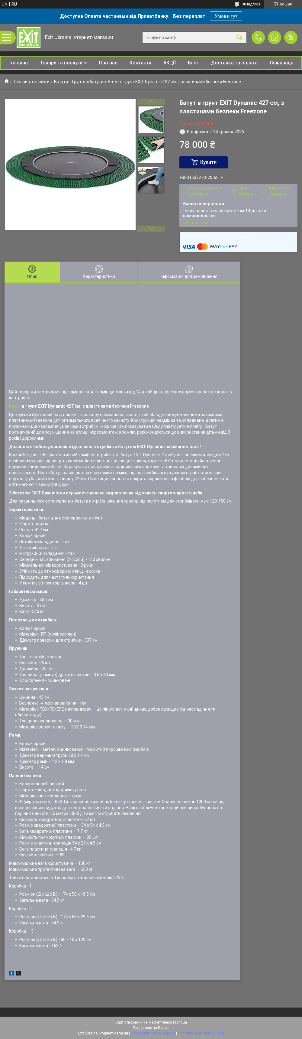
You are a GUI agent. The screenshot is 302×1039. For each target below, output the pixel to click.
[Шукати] (239, 37)
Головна (18, 63)
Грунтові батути (87, 81)
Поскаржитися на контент (153, 1033)
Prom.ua (180, 1022)
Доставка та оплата (234, 63)
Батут (15, 406)
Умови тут (226, 16)
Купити (208, 162)
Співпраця (282, 63)
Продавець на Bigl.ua (151, 1028)
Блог (193, 63)
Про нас (108, 63)
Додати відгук (290, 37)
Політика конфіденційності (201, 1033)
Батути (61, 81)
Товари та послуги (61, 63)
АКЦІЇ (169, 63)
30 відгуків (251, 4)
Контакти (140, 63)
